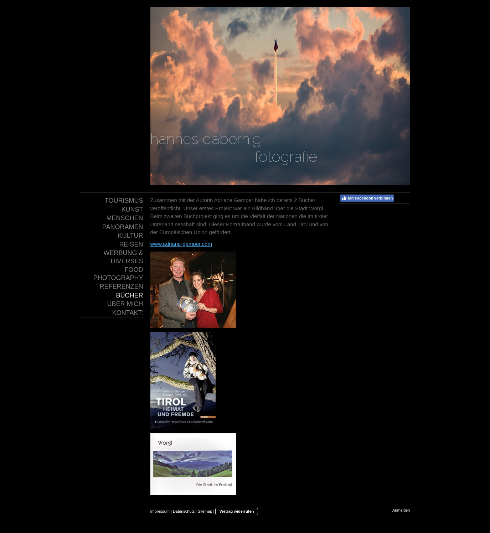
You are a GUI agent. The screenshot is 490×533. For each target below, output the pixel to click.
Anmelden (401, 510)
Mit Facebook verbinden (367, 198)
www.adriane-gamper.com (181, 244)
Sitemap (205, 511)
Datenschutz (184, 511)
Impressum (160, 511)
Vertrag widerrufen (236, 511)
